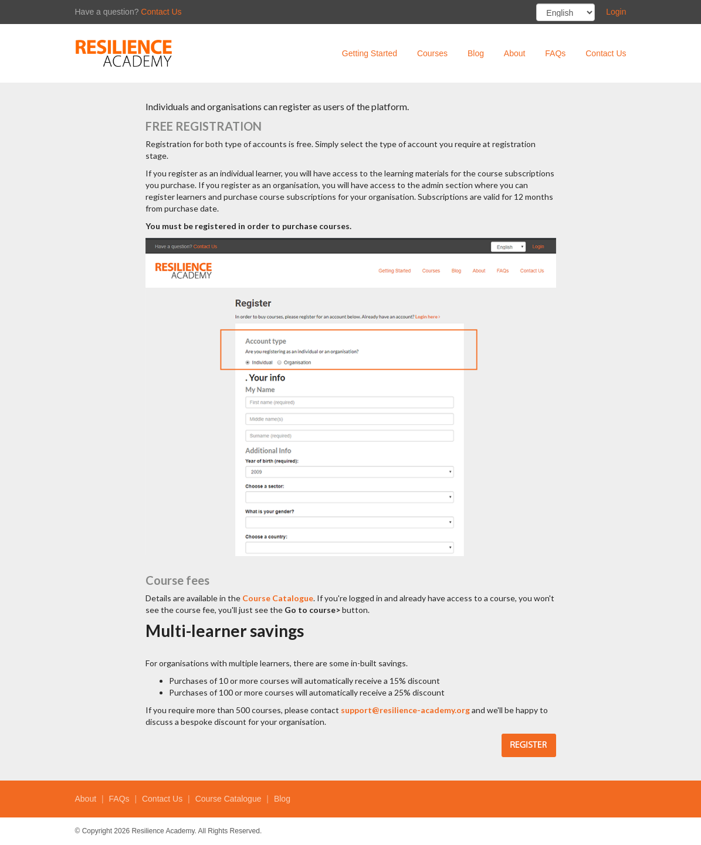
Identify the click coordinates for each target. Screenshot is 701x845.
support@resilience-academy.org (405, 710)
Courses (432, 53)
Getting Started (369, 53)
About (515, 53)
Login (616, 11)
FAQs (555, 53)
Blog (476, 53)
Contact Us (161, 11)
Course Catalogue (277, 598)
